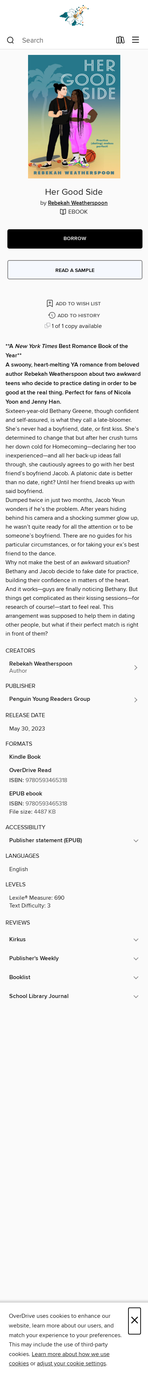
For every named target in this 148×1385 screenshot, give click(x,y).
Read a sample (74, 270)
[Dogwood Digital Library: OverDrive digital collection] (74, 16)
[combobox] (59, 40)
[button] (74, 239)
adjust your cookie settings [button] (71, 1363)
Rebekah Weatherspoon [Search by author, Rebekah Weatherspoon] (78, 203)
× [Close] (134, 1321)
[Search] (11, 40)
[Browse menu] (135, 40)
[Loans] (120, 41)
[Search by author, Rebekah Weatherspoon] (74, 667)
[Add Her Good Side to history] (75, 316)
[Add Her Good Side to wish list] (74, 303)
